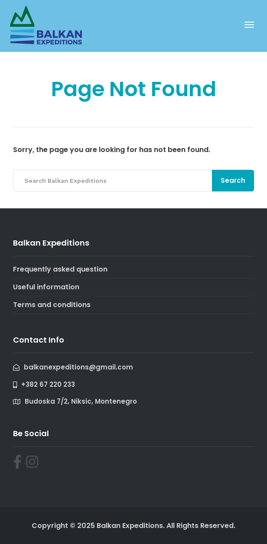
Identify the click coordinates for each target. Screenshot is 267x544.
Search (233, 180)
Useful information (46, 287)
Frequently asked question (60, 269)
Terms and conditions (52, 305)
